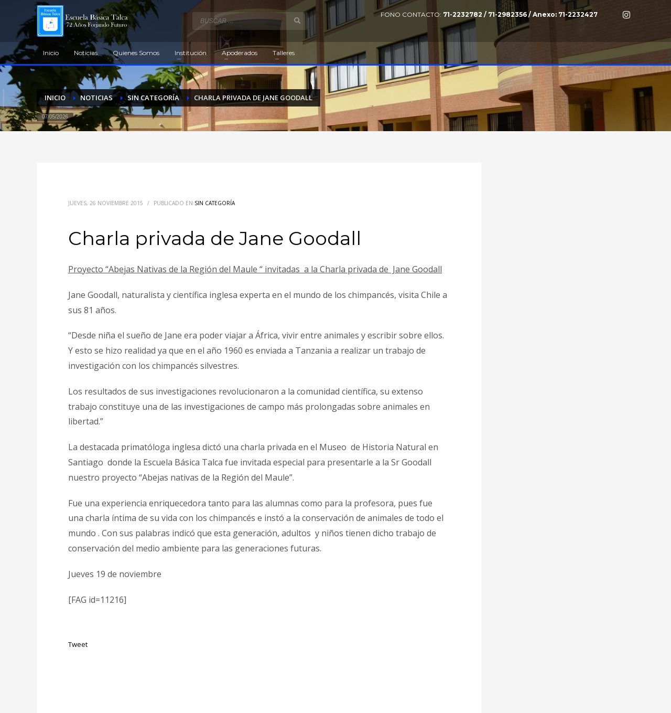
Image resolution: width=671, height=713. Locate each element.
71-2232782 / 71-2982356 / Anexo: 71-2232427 (520, 14)
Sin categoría (214, 203)
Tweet (78, 644)
